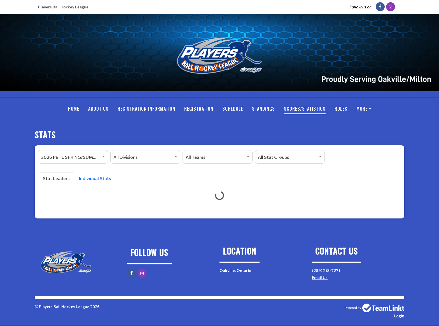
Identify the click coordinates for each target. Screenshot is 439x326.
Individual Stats (95, 178)
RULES (341, 108)
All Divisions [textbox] (125, 157)
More (362, 108)
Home (73, 108)
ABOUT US (98, 108)
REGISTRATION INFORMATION (146, 108)
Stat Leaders (56, 178)
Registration (198, 108)
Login (399, 315)
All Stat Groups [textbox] (273, 157)
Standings (263, 108)
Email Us (320, 277)
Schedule (232, 108)
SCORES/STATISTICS (305, 108)
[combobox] (73, 157)
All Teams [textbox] (195, 157)
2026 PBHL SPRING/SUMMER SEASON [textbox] (74, 157)
